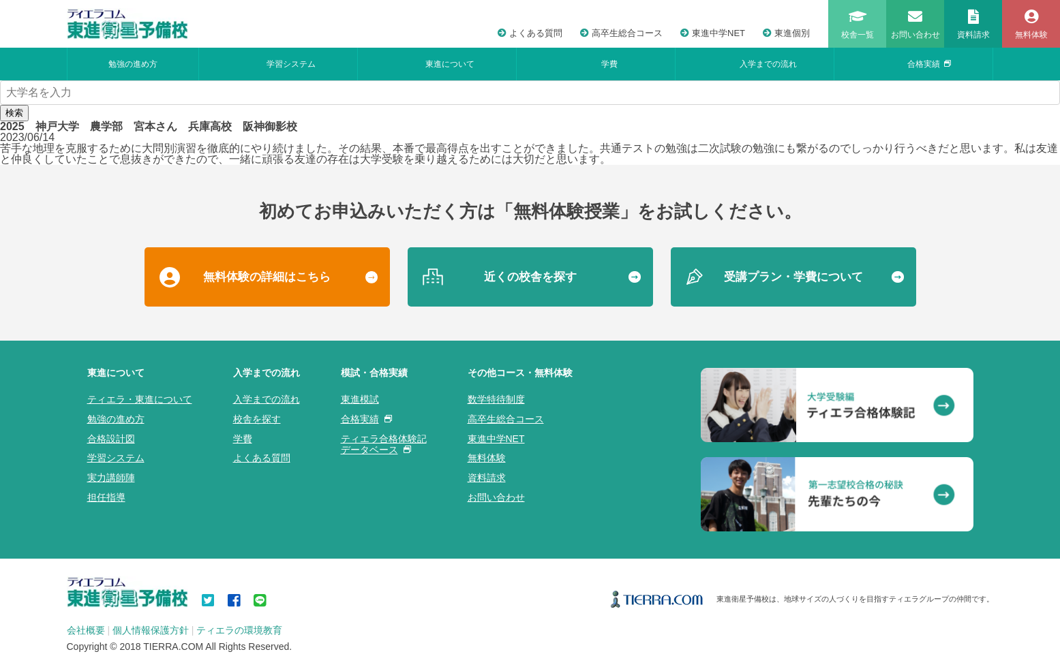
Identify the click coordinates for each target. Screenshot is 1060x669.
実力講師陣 (111, 477)
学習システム (291, 64)
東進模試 (360, 399)
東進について (449, 64)
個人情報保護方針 (150, 630)
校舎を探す (257, 419)
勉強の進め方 (132, 64)
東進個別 (786, 33)
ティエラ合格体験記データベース (384, 444)
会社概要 (86, 630)
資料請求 (487, 477)
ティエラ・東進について (139, 399)
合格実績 (929, 64)
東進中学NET (712, 33)
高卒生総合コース (621, 33)
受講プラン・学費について (793, 276)
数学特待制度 (496, 399)
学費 (609, 64)
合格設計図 (111, 438)
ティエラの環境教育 (239, 630)
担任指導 (106, 497)
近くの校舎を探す (530, 276)
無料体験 (487, 457)
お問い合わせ (496, 497)
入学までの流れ (768, 64)
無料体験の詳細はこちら (267, 276)
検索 (14, 113)
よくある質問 (530, 33)
